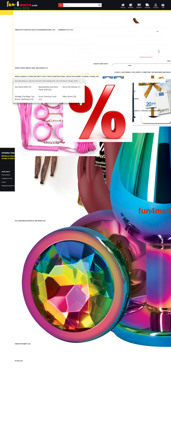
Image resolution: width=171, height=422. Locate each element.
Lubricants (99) (30, 18)
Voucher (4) (30, 233)
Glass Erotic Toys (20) (32, 70)
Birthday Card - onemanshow (37, 305)
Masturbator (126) (32, 96)
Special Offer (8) (31, 237)
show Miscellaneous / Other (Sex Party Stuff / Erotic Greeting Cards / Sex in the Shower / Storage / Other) (37, 199)
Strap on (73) (30, 101)
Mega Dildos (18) (31, 65)
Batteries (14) (30, 228)
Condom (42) (30, 23)
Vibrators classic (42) (33, 35)
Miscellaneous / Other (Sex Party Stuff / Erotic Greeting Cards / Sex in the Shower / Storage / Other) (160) (37, 191)
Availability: (122, 26)
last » (74, 23)
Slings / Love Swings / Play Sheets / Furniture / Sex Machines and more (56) (37, 170)
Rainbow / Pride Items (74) (35, 120)
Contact (61, 409)
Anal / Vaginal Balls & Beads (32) (35, 81)
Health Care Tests (30, 142)
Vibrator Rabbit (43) (32, 40)
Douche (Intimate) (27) (33, 146)
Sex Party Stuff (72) (32, 204)
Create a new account (30, 368)
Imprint (4, 413)
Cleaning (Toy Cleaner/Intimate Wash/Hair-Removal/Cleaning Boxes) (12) (34, 113)
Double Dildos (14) (31, 60)
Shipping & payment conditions (11, 416)
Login (82, 120)
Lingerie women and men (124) (34, 180)
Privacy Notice (6, 405)
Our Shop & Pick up (64, 405)
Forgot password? (29, 371)
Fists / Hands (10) (32, 91)
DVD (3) (26, 176)
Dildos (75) (29, 55)
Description (61, 82)
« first (58, 23)
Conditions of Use (7, 409)
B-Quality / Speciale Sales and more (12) (34, 243)
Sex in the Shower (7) (32, 213)
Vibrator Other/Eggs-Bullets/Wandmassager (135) (33, 45)
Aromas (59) (30, 130)
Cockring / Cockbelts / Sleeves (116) (36, 158)
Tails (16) (28, 106)
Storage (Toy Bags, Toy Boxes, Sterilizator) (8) (35, 217)
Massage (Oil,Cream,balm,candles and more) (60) (37, 29)
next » (69, 23)
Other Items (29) (30, 224)
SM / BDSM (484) (31, 164)
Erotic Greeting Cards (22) (34, 221)
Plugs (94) (29, 87)
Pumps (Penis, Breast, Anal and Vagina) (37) (34, 152)
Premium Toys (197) (30, 51)
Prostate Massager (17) (33, 75)
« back (64, 23)
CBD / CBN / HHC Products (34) (34, 136)
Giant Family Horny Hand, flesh (37, 271)
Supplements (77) (31, 125)
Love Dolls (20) (29, 184)
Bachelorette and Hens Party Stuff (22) (36, 208)
